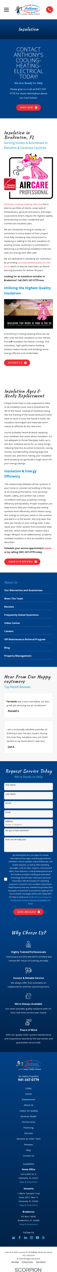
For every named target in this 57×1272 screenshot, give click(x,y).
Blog (28, 1150)
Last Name (10, 794)
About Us (28, 1105)
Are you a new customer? (17, 830)
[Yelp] (43, 1237)
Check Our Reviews (22, 561)
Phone (8, 803)
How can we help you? (15, 839)
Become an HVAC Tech (28, 1138)
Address (9, 821)
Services (28, 1133)
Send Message (28, 911)
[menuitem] (28, 591)
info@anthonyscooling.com (39, 897)
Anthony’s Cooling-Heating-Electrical (23, 204)
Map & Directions (28, 1181)
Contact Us (17, 362)
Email (7, 812)
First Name (10, 785)
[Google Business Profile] (13, 1237)
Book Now (28, 107)
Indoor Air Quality (28, 1110)
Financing (28, 1127)
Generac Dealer (28, 1116)
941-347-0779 (28, 1079)
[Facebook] (19, 1237)
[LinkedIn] (25, 1237)
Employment (28, 1099)
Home (28, 1093)
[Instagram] (31, 1237)
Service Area (28, 1121)
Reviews (28, 1144)
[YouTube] (37, 1237)
